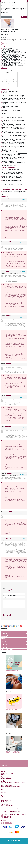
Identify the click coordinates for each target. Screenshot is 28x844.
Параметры (4, 17)
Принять (24, 16)
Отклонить (10, 17)
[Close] (26, 2)
